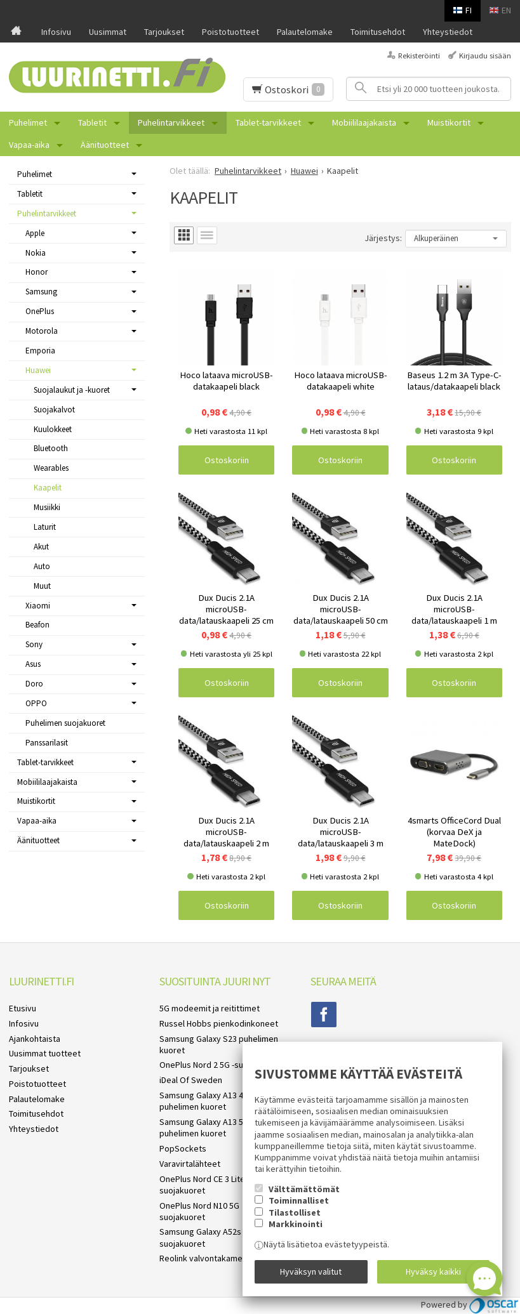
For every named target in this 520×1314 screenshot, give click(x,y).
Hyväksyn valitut (311, 1271)
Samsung (41, 291)
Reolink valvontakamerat (206, 1258)
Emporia (40, 350)
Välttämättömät (304, 1189)
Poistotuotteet (230, 31)
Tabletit (92, 122)
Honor (36, 271)
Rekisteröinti (419, 55)
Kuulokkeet (53, 429)
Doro (34, 683)
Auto (42, 566)
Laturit (45, 527)
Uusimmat (107, 31)
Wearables (51, 468)
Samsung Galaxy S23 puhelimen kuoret (218, 1044)
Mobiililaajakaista (364, 122)
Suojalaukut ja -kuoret (72, 389)
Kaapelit (48, 487)
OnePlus (39, 311)
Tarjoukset (164, 31)
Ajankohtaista (34, 1038)
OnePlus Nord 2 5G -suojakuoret (219, 1064)
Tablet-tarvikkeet (268, 122)
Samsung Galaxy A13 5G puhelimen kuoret (204, 1127)
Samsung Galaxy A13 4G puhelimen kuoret (204, 1100)
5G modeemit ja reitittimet (209, 1008)
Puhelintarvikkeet (171, 122)
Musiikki (47, 507)
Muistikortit (448, 122)
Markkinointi (296, 1224)
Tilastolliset (295, 1212)
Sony (34, 644)
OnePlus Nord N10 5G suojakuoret (199, 1211)
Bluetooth (51, 448)
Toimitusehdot (377, 31)
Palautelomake (305, 31)
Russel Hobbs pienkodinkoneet (218, 1023)
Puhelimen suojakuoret (65, 723)
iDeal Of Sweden (190, 1080)
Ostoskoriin (226, 460)
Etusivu (22, 1008)
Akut (41, 546)
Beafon (37, 624)
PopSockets (182, 1148)
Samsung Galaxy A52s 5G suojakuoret (206, 1237)
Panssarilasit (46, 742)
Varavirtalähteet (189, 1163)
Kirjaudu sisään (485, 55)
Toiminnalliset (299, 1200)
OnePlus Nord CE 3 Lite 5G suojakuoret (208, 1184)
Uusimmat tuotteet (45, 1053)
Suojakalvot (54, 409)
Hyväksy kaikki (433, 1271)
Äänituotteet (105, 144)
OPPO (36, 703)
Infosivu (56, 31)
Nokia (35, 252)
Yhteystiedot (447, 31)
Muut (42, 586)
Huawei (38, 370)
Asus (33, 664)
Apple (34, 233)
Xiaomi (37, 605)
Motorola (41, 330)
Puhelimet (28, 122)
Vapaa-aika (29, 144)
